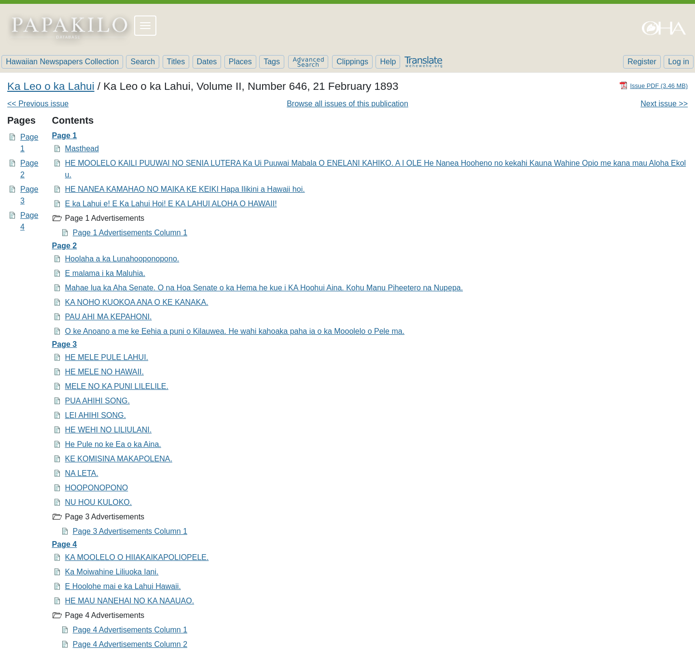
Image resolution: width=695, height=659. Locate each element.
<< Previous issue (38, 104)
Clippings (352, 61)
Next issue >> (664, 104)
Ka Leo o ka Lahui (51, 86)
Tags (272, 61)
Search (142, 61)
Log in (678, 61)
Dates (207, 61)
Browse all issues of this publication (347, 104)
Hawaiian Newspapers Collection (62, 61)
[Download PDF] (653, 85)
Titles (176, 61)
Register (641, 61)
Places (240, 61)
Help (388, 61)
